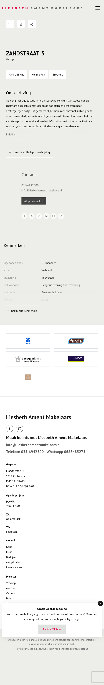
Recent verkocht (16, 567)
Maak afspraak (52, 629)
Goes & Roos (34, 648)
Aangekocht (13, 562)
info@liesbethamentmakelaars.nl (33, 444)
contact (88, 639)
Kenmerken (38, 74)
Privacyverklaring (79, 648)
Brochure (57, 74)
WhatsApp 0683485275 (66, 451)
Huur (9, 552)
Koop (9, 546)
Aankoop (11, 588)
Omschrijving (16, 74)
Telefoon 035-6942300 (25, 451)
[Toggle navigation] (97, 8)
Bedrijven (11, 557)
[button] (100, 603)
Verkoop (11, 583)
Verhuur (10, 593)
